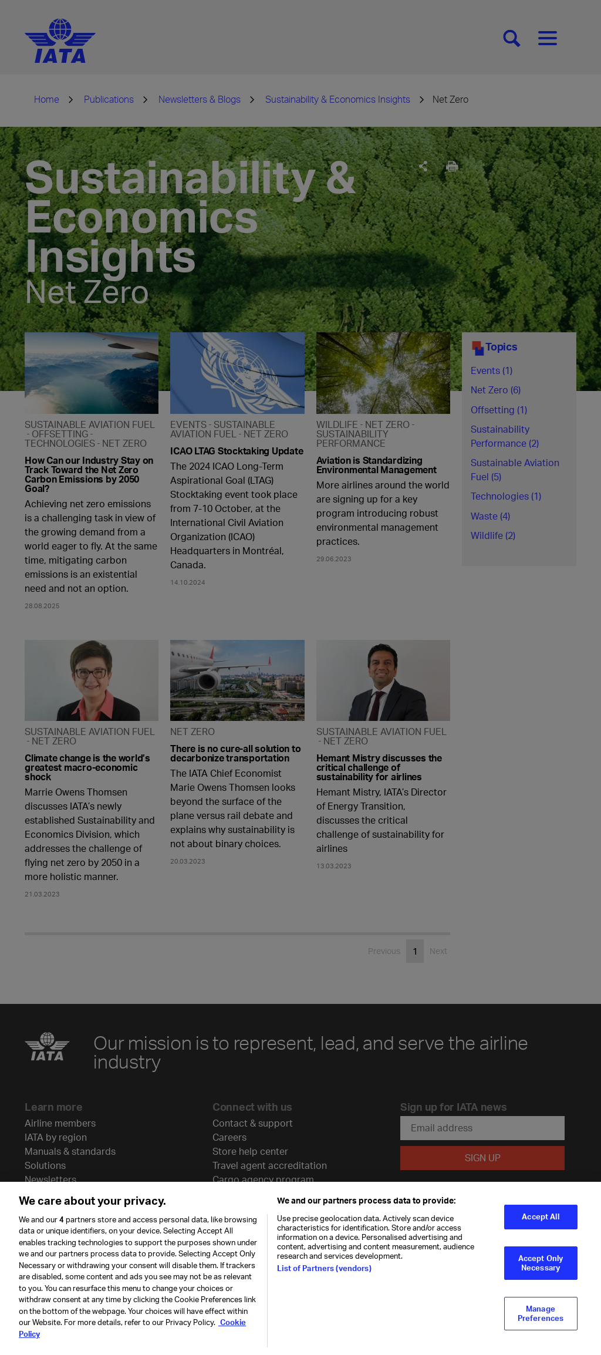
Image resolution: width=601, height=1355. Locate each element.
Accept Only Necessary (540, 1268)
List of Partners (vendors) (324, 1274)
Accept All (540, 1223)
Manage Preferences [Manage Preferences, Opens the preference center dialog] (540, 1319)
